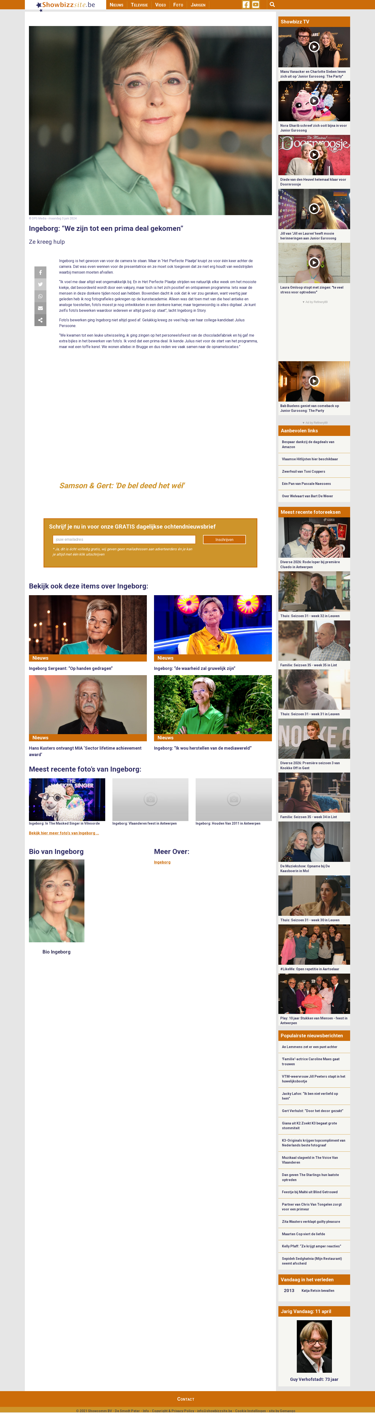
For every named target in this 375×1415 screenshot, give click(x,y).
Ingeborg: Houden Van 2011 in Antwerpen (228, 823)
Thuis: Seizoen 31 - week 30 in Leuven (310, 920)
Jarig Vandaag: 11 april (306, 1311)
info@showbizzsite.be (214, 1411)
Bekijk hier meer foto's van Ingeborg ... (64, 833)
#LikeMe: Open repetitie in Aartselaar (309, 969)
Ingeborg (162, 862)
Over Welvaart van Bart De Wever (307, 496)
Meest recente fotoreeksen (311, 512)
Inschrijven (224, 539)
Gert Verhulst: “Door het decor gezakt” (312, 1111)
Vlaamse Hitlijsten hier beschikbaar (310, 459)
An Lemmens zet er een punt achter (309, 1047)
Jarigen (198, 5)
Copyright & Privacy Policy (173, 1411)
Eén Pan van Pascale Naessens (306, 484)
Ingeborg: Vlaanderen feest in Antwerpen (144, 823)
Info (146, 1411)
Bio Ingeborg (57, 952)
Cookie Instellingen (250, 1411)
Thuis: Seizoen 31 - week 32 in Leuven (310, 616)
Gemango (287, 1411)
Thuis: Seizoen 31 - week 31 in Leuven (310, 714)
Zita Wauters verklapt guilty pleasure (311, 1222)
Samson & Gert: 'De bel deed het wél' (121, 485)
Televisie (139, 5)
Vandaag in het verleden (307, 1280)
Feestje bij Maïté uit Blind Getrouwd (310, 1192)
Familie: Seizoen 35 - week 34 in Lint (308, 817)
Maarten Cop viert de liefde (303, 1234)
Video (160, 5)
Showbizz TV (295, 22)
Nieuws (116, 5)
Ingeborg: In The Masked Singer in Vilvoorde (64, 823)
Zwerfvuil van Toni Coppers (303, 471)
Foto (178, 5)
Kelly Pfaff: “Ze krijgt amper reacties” (311, 1246)
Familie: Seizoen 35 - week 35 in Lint (308, 665)
